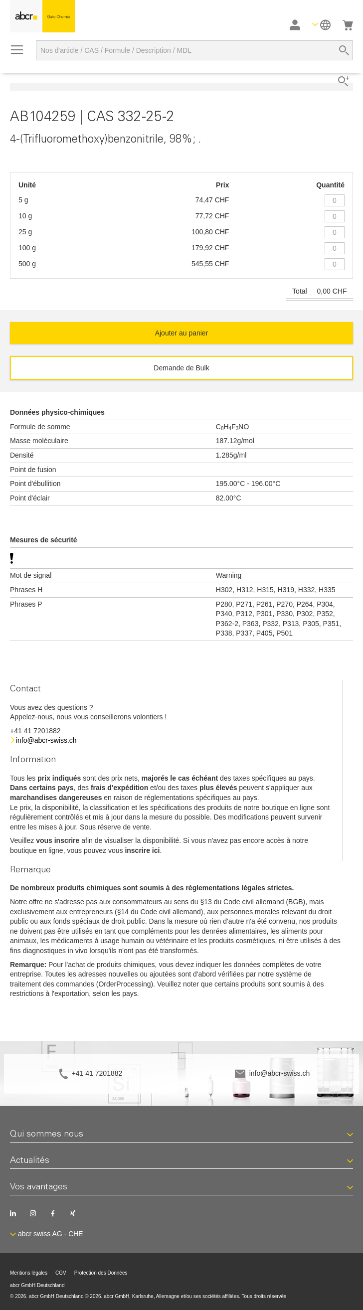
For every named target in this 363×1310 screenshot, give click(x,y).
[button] (321, 24)
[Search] (344, 50)
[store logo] (42, 16)
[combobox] (194, 50)
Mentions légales (28, 1273)
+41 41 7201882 (97, 1073)
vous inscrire (57, 840)
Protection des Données (101, 1273)
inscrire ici (142, 850)
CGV (60, 1273)
